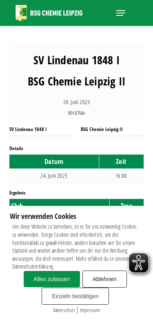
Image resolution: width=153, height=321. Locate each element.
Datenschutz (64, 310)
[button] (120, 13)
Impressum (90, 310)
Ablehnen (105, 279)
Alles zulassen (51, 279)
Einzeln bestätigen (75, 296)
